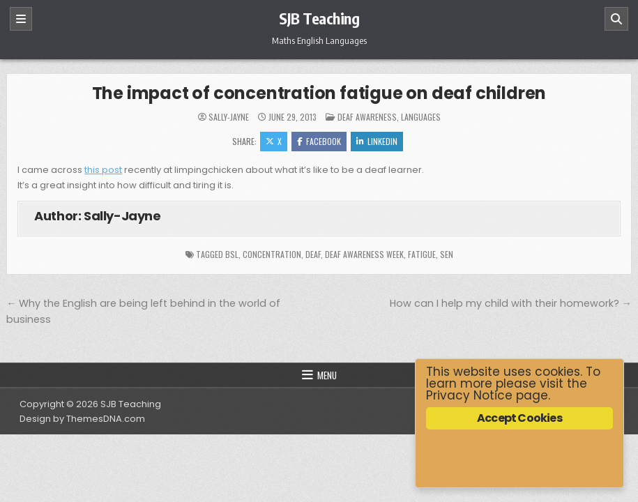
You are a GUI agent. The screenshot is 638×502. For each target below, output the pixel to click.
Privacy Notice (469, 395)
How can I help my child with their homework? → (511, 303)
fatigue (422, 254)
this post (103, 169)
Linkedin (376, 141)
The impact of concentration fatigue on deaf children (319, 93)
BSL (231, 254)
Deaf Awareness (367, 117)
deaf (313, 254)
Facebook (319, 141)
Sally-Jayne (228, 117)
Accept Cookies (519, 418)
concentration (272, 254)
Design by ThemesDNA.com (82, 418)
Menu (327, 375)
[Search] (616, 19)
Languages (421, 117)
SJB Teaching (319, 18)
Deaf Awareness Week (364, 254)
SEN (446, 254)
